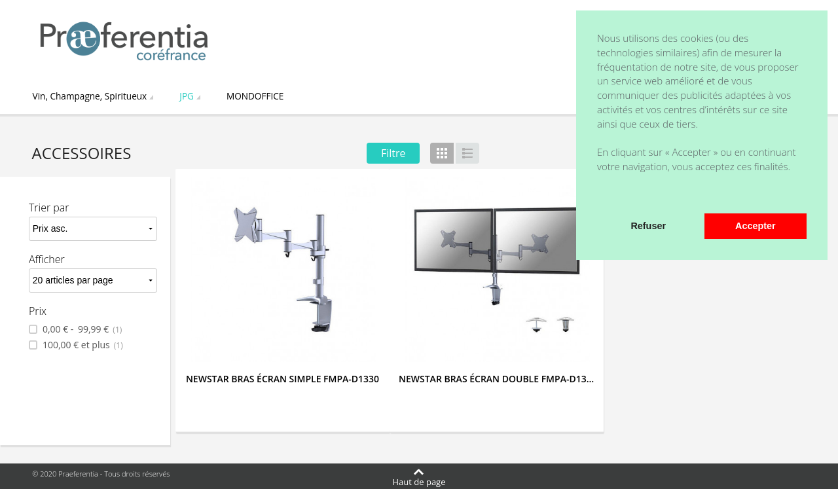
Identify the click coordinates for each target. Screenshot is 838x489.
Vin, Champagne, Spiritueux (90, 96)
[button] (599, 196)
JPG (186, 96)
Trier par (49, 207)
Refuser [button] (648, 226)
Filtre (393, 153)
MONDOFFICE (255, 96)
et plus (82, 345)
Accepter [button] (755, 226)
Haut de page (419, 481)
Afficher (47, 259)
